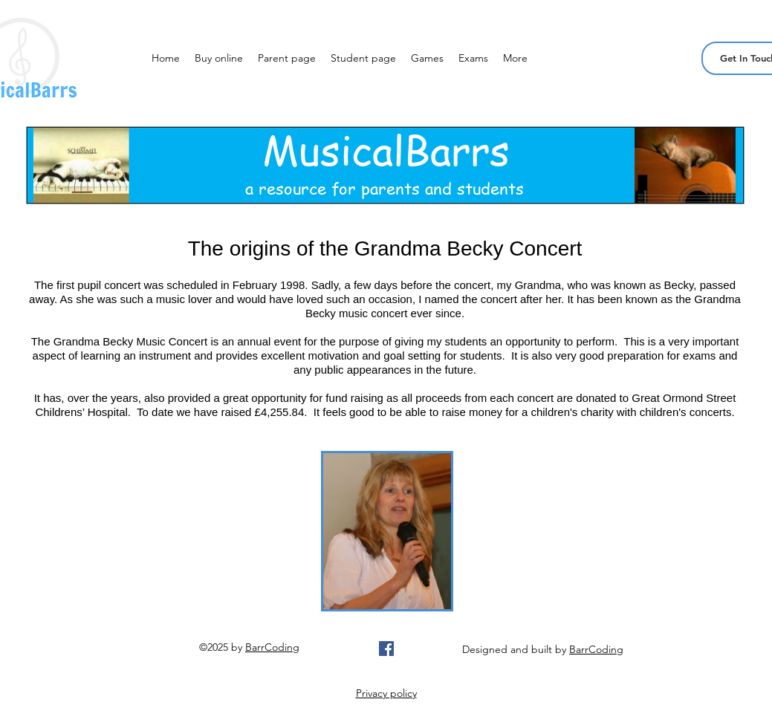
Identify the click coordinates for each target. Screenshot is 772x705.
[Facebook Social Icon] (386, 648)
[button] (218, 58)
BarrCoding (272, 647)
